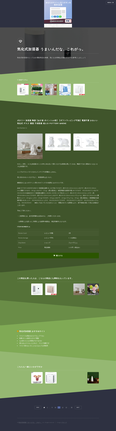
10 (55, 407)
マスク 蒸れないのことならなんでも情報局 (33, 346)
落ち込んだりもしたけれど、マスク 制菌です (34, 343)
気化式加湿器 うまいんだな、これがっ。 (30, 422)
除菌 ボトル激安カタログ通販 (29, 338)
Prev (37, 407)
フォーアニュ (73, 243)
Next (78, 407)
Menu (109, 2)
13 (66, 407)
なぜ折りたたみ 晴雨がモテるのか (30, 341)
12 (62, 407)
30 (71, 407)
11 (59, 407)
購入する (59, 255)
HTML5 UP (64, 422)
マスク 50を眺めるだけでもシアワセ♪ (31, 336)
